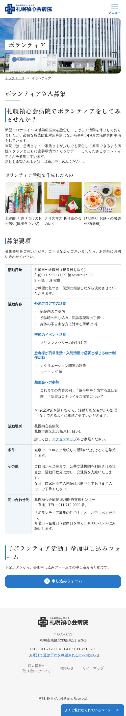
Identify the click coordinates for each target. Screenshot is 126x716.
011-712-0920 (70, 505)
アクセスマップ (64, 439)
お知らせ (67, 668)
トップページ (14, 78)
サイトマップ (93, 668)
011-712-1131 (51, 649)
